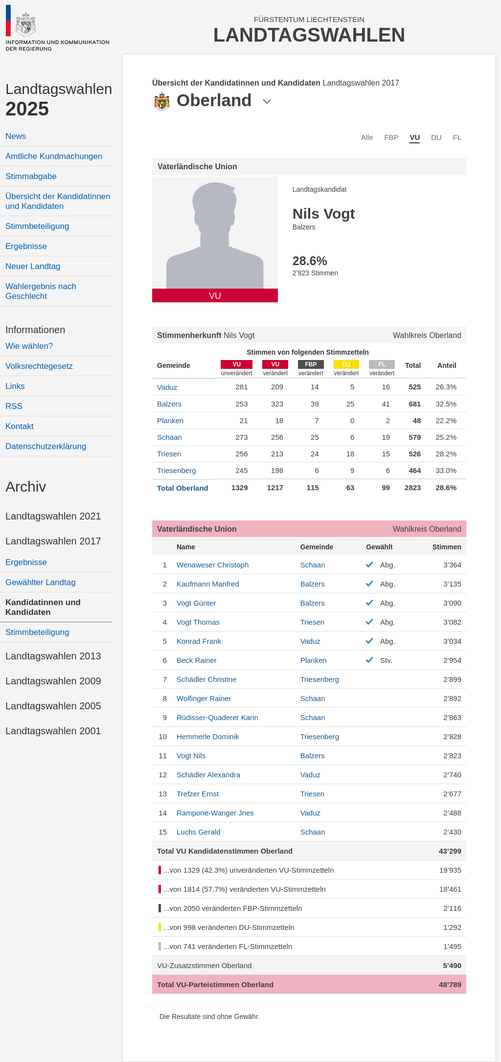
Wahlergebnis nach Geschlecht (40, 291)
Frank (199, 641)
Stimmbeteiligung (37, 226)
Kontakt (19, 426)
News (15, 136)
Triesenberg (176, 470)
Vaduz (167, 387)
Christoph (213, 565)
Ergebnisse (26, 246)
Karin (217, 717)
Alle (367, 137)
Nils (191, 755)
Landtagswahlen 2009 (53, 681)
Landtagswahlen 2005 (53, 705)
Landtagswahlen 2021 (53, 516)
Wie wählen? (29, 346)
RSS (14, 406)
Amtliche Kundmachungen (53, 156)
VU (415, 137)
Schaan (169, 437)
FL (457, 137)
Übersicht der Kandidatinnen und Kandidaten (58, 201)
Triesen (169, 454)
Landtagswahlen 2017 (53, 541)
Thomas (198, 622)
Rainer (197, 660)
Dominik (208, 736)
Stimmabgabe (31, 176)
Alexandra (208, 774)
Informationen (35, 329)
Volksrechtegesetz (39, 366)
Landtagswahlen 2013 (53, 656)
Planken (170, 420)
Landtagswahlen (59, 100)
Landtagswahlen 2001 (53, 730)
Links (15, 386)
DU (436, 137)
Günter (196, 603)
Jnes (215, 813)
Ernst (198, 794)
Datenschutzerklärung (45, 446)
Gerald (198, 832)
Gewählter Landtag (40, 582)
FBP (391, 137)
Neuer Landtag (32, 266)
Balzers (169, 404)
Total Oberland (182, 488)
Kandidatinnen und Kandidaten (43, 607)
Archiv (25, 486)
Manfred (208, 584)
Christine (207, 679)
